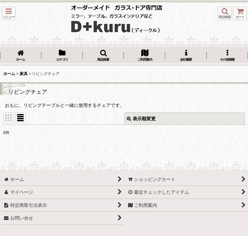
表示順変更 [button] (141, 118)
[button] (8, 13)
